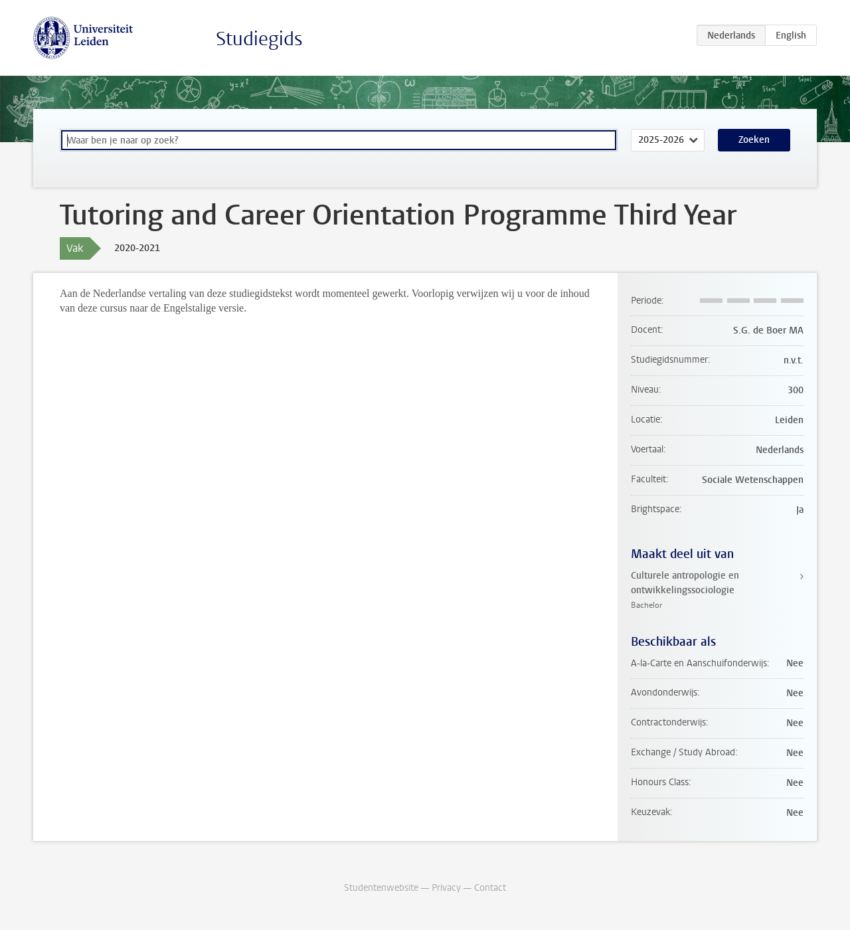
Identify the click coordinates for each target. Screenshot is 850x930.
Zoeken (754, 140)
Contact (490, 888)
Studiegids (259, 39)
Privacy (446, 888)
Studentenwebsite (381, 888)
